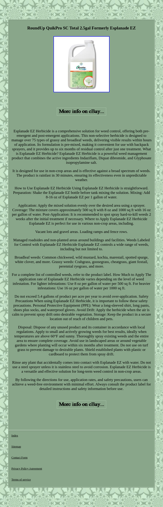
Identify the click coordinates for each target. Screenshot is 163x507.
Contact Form (19, 457)
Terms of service (21, 479)
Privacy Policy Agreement (26, 468)
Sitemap (16, 446)
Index (14, 435)
